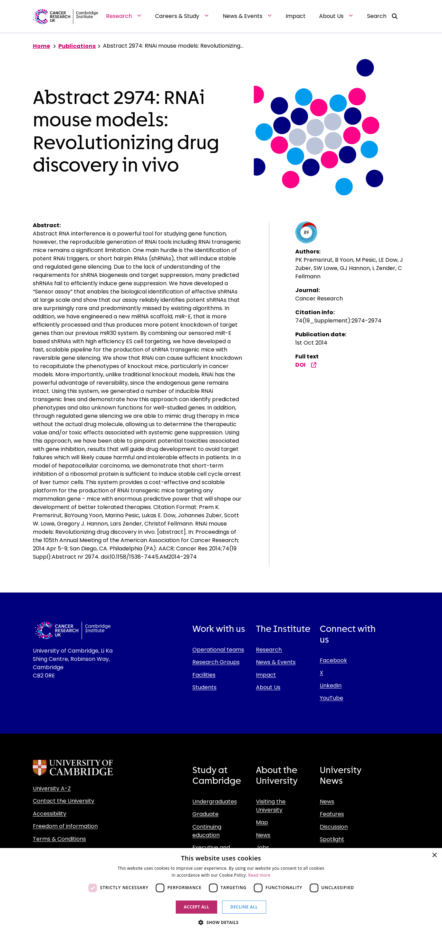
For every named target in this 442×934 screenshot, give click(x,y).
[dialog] (221, 891)
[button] (221, 922)
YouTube (331, 698)
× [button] (434, 855)
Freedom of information (65, 826)
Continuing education (206, 831)
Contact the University (63, 801)
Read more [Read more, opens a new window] (259, 875)
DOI (306, 365)
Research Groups (216, 662)
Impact (266, 675)
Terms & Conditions (59, 839)
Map (262, 822)
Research (269, 650)
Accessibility (49, 814)
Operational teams (218, 650)
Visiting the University (271, 806)
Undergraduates (214, 802)
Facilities (203, 675)
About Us (268, 687)
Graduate (205, 814)
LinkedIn (331, 686)
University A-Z (52, 788)
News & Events (276, 662)
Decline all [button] (244, 907)
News (263, 835)
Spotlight (332, 839)
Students (204, 687)
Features (332, 814)
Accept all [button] (196, 907)
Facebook (333, 660)
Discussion (334, 827)
